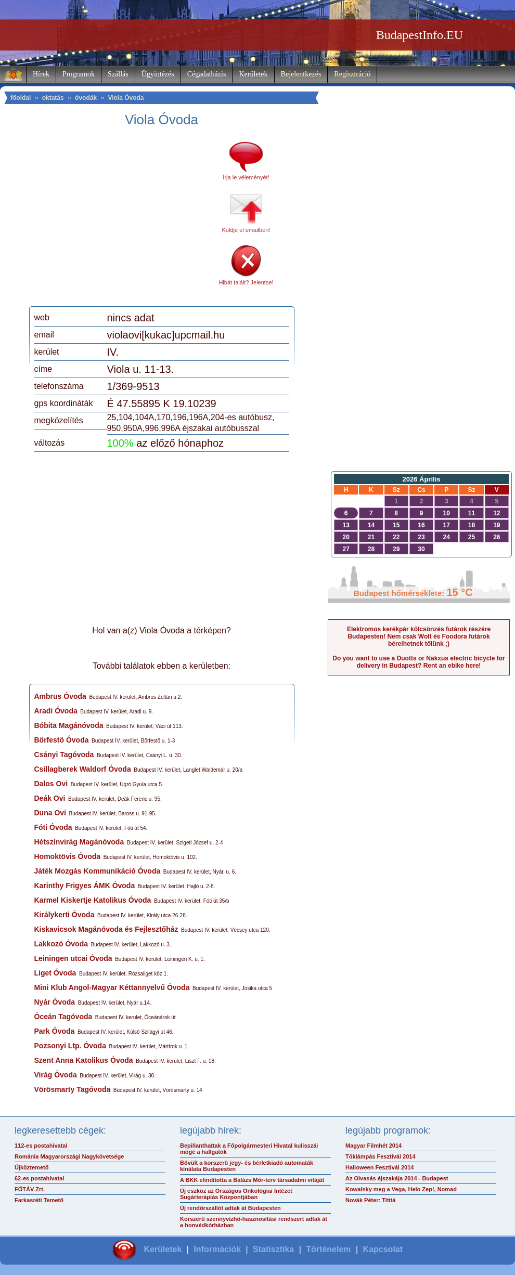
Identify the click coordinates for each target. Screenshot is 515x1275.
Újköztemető (31, 1167)
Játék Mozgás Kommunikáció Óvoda (97, 871)
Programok (78, 74)
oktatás (53, 97)
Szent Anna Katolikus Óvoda (83, 1060)
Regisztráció (352, 74)
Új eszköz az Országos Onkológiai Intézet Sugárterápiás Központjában (236, 1194)
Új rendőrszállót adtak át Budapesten (230, 1208)
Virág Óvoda (55, 1075)
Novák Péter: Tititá (370, 1200)
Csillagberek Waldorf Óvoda (82, 769)
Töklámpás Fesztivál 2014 (380, 1156)
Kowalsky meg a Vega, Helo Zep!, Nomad (401, 1189)
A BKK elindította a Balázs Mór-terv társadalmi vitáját (252, 1180)
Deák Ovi (50, 798)
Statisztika (273, 1249)
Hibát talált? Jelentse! (245, 282)
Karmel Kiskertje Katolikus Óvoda (92, 900)
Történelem (328, 1249)
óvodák (86, 97)
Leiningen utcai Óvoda (73, 958)
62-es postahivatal (39, 1178)
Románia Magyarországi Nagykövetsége (69, 1156)
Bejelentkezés (301, 74)
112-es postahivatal (41, 1145)
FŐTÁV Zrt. (30, 1189)
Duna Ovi (50, 813)
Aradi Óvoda (56, 711)
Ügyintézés (157, 74)
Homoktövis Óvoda (67, 856)
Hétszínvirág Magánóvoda (79, 842)
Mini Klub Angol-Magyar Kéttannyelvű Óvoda (112, 987)
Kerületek (253, 74)
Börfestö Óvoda (61, 740)
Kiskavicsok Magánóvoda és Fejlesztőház (106, 929)
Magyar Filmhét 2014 (373, 1145)
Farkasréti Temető (39, 1200)
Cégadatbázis (206, 74)
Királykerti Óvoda (64, 914)
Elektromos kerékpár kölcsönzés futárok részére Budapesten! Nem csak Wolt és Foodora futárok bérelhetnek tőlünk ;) (419, 636)
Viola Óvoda (126, 97)
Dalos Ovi (51, 783)
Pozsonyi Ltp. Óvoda (70, 1046)
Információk (217, 1249)
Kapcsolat (383, 1249)
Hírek (41, 74)
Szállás (118, 74)
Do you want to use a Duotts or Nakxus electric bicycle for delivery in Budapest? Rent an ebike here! (418, 662)
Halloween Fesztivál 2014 (379, 1167)
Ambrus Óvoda (60, 696)
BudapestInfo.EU (419, 35)
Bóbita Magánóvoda (69, 725)
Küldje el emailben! (246, 230)
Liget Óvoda (55, 973)
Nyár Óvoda (54, 1002)
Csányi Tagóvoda (64, 754)
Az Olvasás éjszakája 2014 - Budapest (396, 1178)
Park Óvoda (54, 1031)
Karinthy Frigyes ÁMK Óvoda (84, 885)
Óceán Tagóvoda (63, 1016)
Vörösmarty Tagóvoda (72, 1089)
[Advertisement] (121, 220)
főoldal (20, 97)
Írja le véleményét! (246, 177)
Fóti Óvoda (53, 827)
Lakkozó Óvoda (61, 944)
